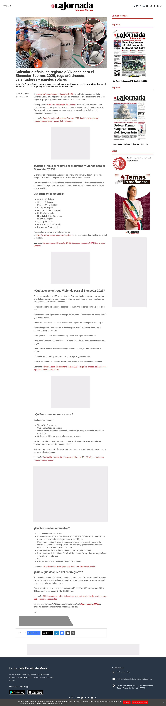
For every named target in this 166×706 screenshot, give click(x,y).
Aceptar (126, 702)
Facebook (33, 633)
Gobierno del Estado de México (61, 105)
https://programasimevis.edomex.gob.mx (53, 235)
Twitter (47, 633)
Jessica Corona (23, 93)
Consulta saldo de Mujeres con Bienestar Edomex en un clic (69, 566)
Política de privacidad (140, 702)
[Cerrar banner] (163, 702)
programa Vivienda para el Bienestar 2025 (54, 94)
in (56, 633)
